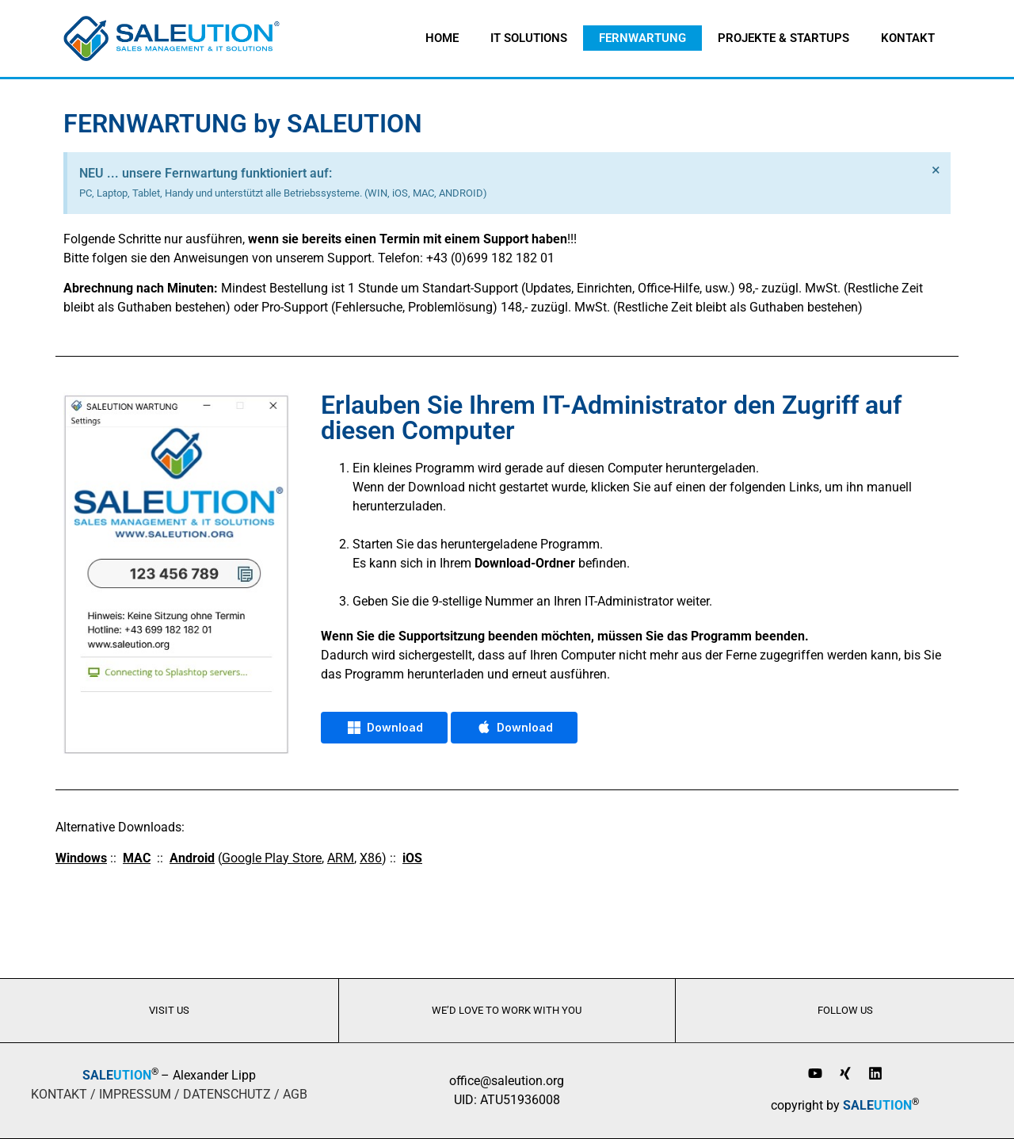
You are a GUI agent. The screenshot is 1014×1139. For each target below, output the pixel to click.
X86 (371, 858)
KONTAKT (59, 1094)
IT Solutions (528, 38)
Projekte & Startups (783, 38)
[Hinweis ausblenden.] (936, 170)
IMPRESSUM (135, 1094)
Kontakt (908, 38)
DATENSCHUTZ (227, 1094)
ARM (340, 858)
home (442, 38)
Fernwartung (642, 38)
